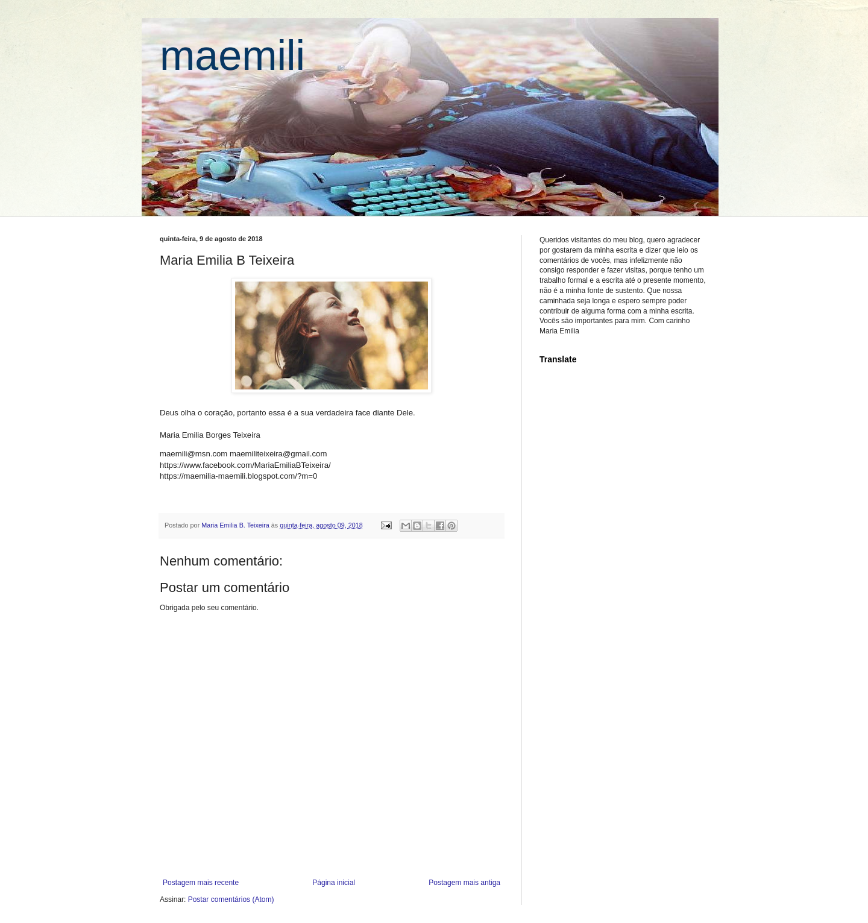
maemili (232, 55)
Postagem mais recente (201, 882)
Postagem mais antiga (464, 882)
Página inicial (333, 882)
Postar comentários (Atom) (231, 899)
